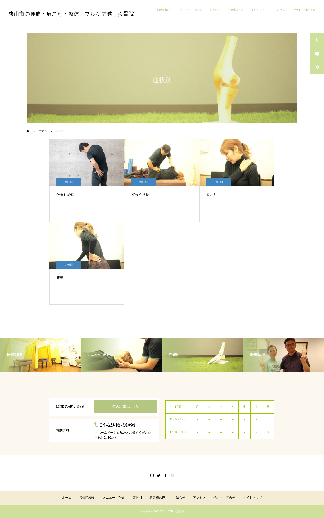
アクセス (279, 10)
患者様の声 (235, 10)
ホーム (67, 497)
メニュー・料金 (191, 10)
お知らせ (258, 10)
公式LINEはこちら (125, 406)
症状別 (214, 10)
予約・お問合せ (305, 10)
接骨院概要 (163, 10)
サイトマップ (252, 497)
